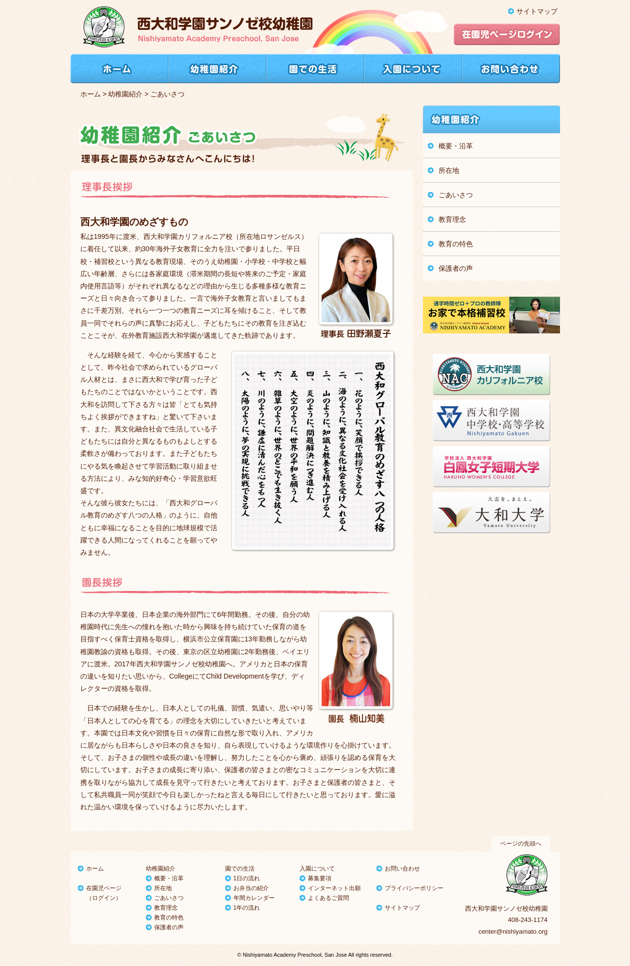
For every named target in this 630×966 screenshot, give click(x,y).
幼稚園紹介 (125, 94)
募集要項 (319, 878)
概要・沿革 (169, 878)
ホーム (90, 94)
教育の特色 (169, 917)
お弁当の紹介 (251, 888)
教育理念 (166, 907)
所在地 (163, 888)
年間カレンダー (254, 898)
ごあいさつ (169, 898)
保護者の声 (169, 927)
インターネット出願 (334, 888)
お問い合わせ (402, 868)
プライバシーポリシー (414, 888)
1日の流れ (246, 878)
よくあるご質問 (328, 898)
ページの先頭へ (520, 843)
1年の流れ (246, 907)
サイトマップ (537, 11)
